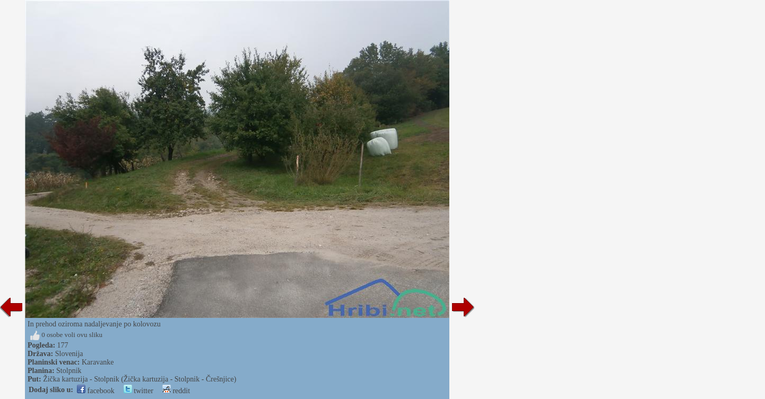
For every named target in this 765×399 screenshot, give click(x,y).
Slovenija (69, 354)
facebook (96, 391)
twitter (138, 391)
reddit (176, 391)
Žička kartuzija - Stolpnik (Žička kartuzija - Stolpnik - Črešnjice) (139, 379)
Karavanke (98, 362)
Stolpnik (68, 371)
